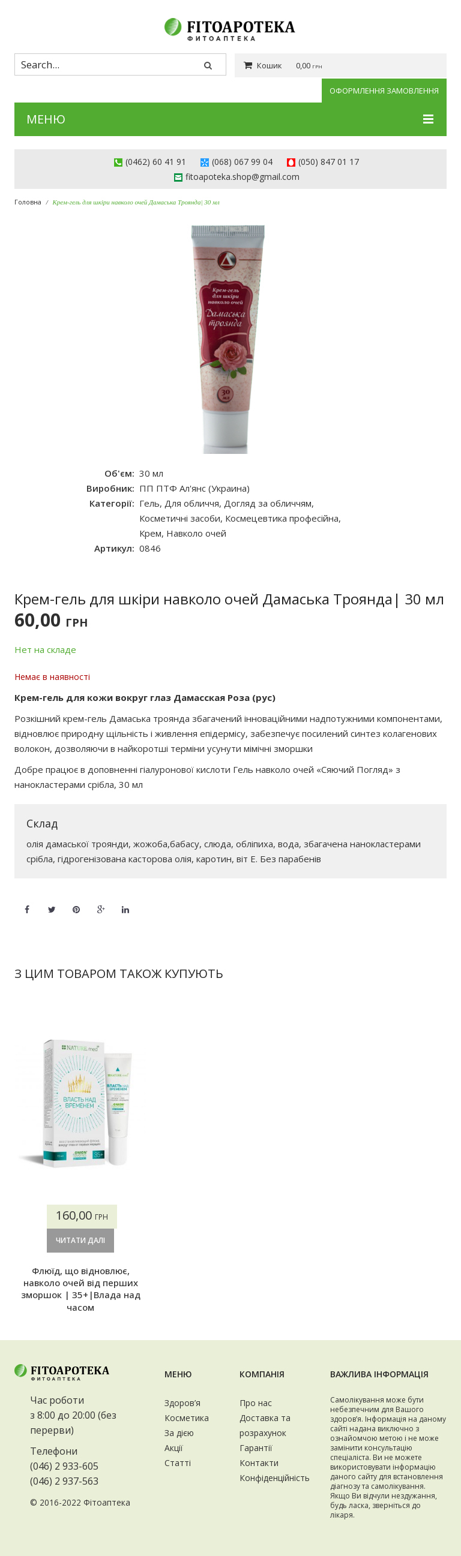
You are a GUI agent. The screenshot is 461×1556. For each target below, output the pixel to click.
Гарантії (256, 1447)
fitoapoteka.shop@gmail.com (242, 176)
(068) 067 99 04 (242, 161)
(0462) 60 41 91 (155, 161)
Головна (27, 201)
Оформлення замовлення (384, 90)
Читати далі (80, 1240)
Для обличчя (191, 503)
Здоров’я (182, 1402)
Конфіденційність (275, 1477)
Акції (173, 1447)
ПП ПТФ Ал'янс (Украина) (194, 488)
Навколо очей (196, 533)
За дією (179, 1432)
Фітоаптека (106, 1502)
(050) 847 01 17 (328, 161)
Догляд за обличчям (268, 503)
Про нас (256, 1402)
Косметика (186, 1417)
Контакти (259, 1462)
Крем (150, 533)
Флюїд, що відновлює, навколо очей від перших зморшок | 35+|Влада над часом (80, 1289)
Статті (177, 1462)
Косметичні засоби (179, 518)
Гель (149, 503)
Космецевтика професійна (282, 518)
